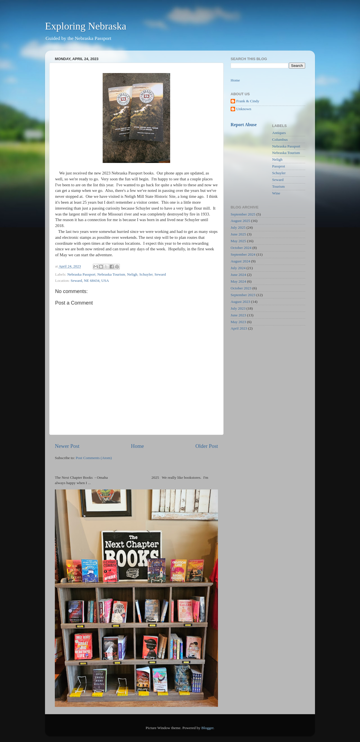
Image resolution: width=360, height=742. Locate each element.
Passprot (278, 166)
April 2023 (239, 328)
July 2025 (238, 227)
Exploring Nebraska (85, 26)
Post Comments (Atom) (94, 458)
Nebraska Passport (81, 274)
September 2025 (243, 214)
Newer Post (67, 446)
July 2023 (238, 308)
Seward (160, 274)
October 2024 (241, 248)
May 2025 (238, 241)
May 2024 (238, 281)
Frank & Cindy (247, 101)
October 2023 (241, 288)
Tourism (278, 186)
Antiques (279, 133)
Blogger (207, 728)
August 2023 (240, 301)
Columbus (280, 139)
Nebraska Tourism (111, 274)
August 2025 (240, 221)
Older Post (206, 446)
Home (137, 446)
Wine (276, 193)
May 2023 (238, 322)
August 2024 (240, 261)
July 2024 (238, 268)
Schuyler (145, 274)
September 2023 (243, 295)
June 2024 (238, 275)
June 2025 (238, 234)
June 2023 (238, 315)
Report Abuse (244, 124)
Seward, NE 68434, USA (90, 280)
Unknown (243, 109)
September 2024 (243, 254)
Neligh (132, 274)
